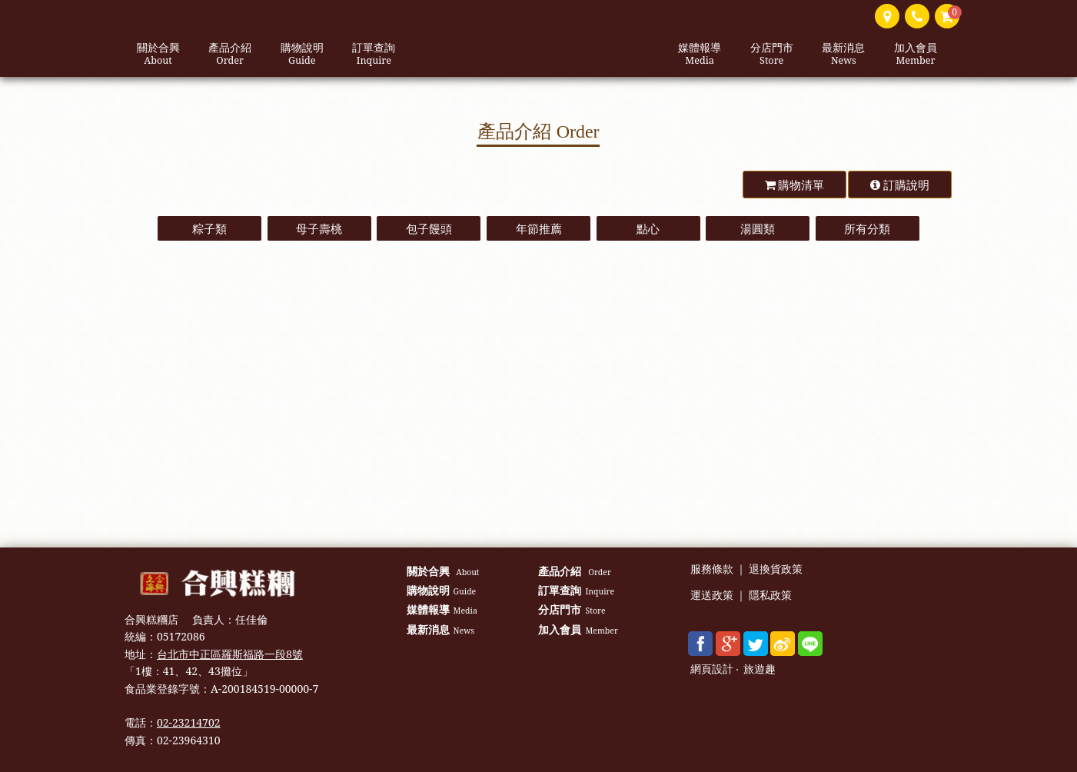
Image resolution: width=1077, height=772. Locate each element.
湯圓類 (757, 228)
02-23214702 (189, 722)
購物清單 (795, 184)
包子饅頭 (429, 228)
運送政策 (711, 595)
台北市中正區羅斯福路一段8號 (230, 654)
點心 (648, 228)
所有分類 (867, 228)
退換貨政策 (776, 569)
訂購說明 (899, 184)
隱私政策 (770, 595)
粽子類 (209, 228)
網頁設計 (711, 669)
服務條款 (711, 569)
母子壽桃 (319, 228)
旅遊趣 (759, 669)
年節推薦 (539, 228)
